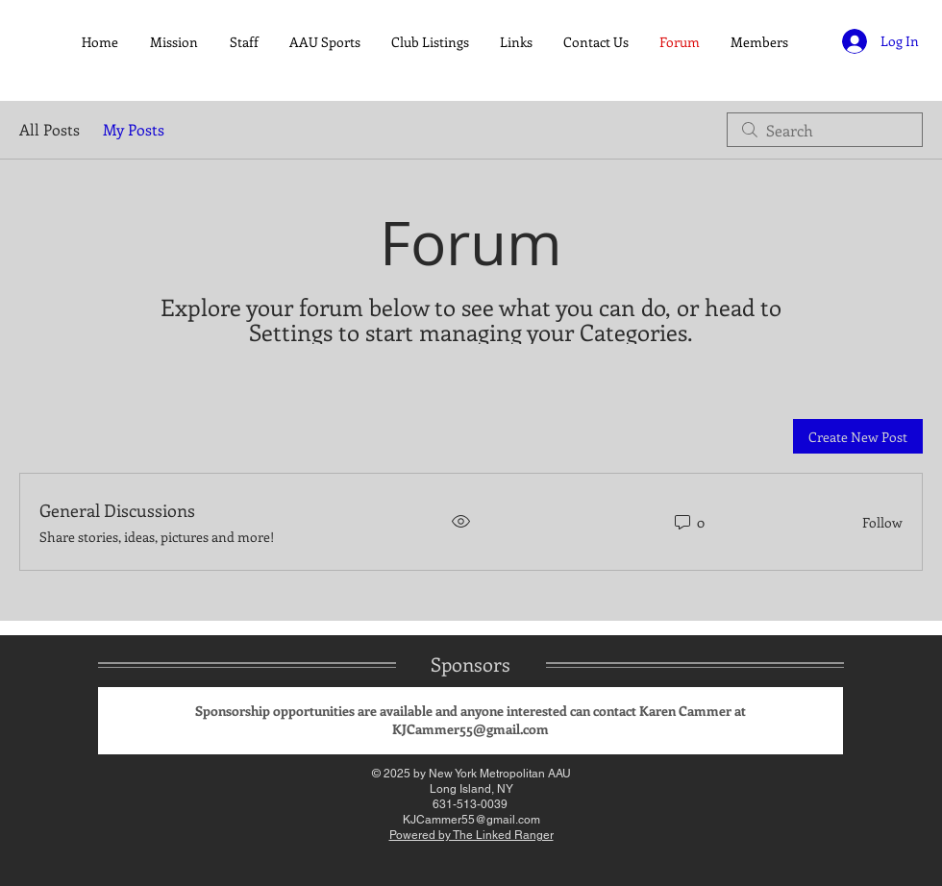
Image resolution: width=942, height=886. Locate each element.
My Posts (133, 129)
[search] (825, 129)
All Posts (49, 129)
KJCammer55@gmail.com (470, 729)
